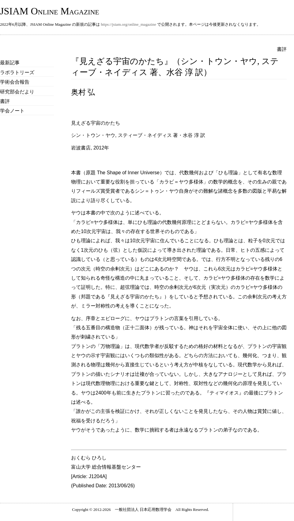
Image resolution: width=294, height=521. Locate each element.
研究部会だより (17, 91)
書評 (5, 101)
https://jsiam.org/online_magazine (128, 24)
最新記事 (10, 62)
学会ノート (12, 110)
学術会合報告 (14, 82)
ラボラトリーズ (17, 72)
